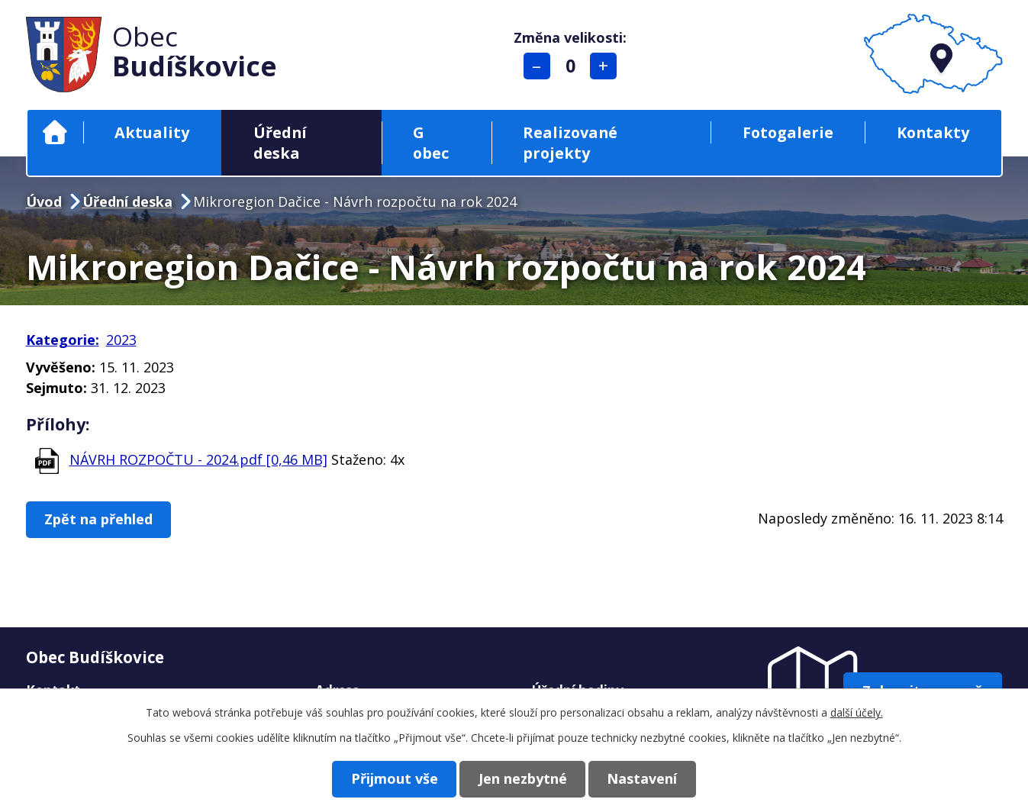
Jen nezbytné (523, 778)
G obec (431, 142)
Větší (604, 66)
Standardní (571, 66)
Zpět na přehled (101, 519)
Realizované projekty (570, 142)
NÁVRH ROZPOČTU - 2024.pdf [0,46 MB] (198, 459)
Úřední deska (280, 142)
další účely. (856, 712)
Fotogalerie (788, 132)
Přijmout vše (390, 778)
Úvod (55, 132)
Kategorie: (62, 339)
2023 (121, 339)
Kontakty (933, 132)
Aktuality (151, 132)
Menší (537, 66)
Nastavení (646, 778)
